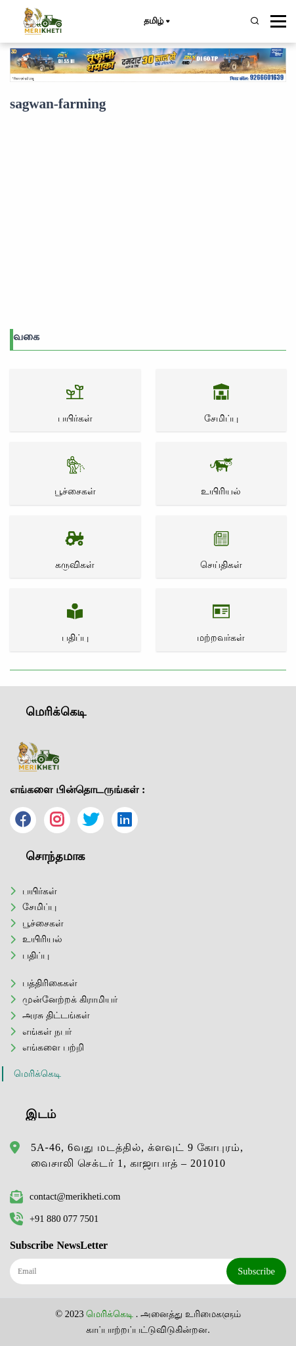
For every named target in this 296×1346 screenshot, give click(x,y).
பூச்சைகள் (43, 923)
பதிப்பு (35, 955)
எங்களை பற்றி (53, 1047)
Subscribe (256, 1271)
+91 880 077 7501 (54, 1218)
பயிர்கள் (39, 891)
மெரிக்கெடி (37, 1074)
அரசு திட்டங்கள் (56, 1015)
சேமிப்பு (39, 906)
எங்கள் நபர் (47, 1031)
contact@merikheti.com (65, 1196)
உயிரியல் (42, 939)
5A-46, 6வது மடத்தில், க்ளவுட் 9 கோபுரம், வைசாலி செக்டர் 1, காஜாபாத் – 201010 (137, 1155)
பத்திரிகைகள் (49, 983)
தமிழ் (156, 21)
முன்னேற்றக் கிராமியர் (69, 999)
